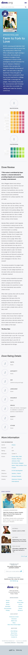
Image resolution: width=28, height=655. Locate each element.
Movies (7, 600)
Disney (7, 604)
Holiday (8, 610)
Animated (7, 606)
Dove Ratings (14, 631)
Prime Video (20, 602)
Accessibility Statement (10, 642)
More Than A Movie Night (14, 624)
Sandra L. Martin (16, 473)
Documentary (7, 608)
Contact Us (14, 637)
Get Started (14, 581)
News (14, 622)
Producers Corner (14, 616)
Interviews (14, 618)
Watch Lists (14, 620)
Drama (13, 445)
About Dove (14, 633)
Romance (20, 610)
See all (24, 556)
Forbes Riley (15, 456)
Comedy (20, 606)
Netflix (7, 602)
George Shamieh (16, 476)
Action (20, 604)
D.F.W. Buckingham (17, 470)
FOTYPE (25, 640)
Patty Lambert (19, 465)
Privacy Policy (14, 635)
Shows (20, 600)
